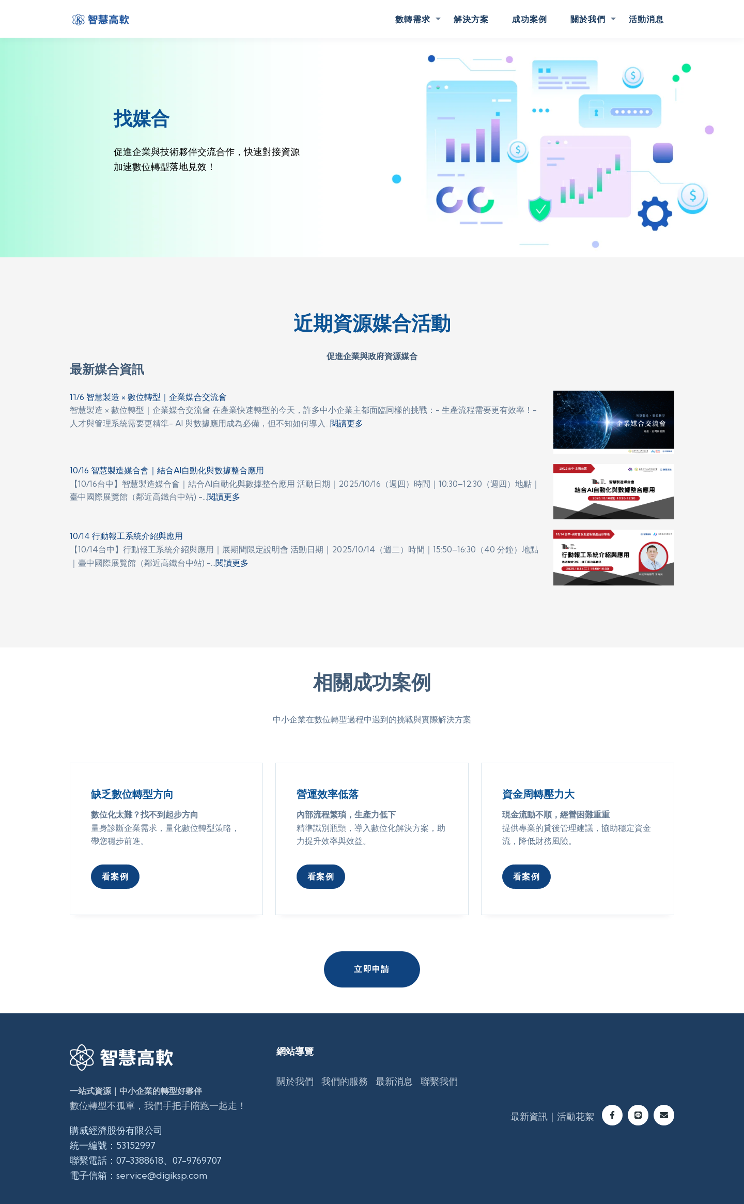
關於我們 (588, 19)
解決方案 (471, 19)
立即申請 (372, 969)
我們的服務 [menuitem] (344, 1081)
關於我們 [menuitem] (295, 1081)
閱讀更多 (346, 423)
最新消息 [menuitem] (394, 1081)
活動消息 (646, 19)
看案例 (115, 876)
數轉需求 (412, 19)
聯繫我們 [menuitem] (439, 1081)
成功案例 (529, 19)
